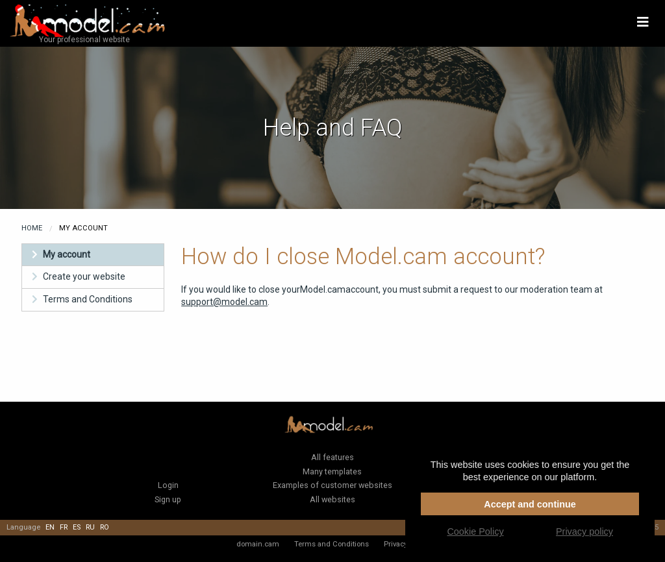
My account (66, 254)
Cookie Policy (475, 531)
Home (31, 228)
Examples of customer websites (332, 485)
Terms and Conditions (87, 299)
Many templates (332, 471)
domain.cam (257, 543)
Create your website (84, 276)
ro (104, 527)
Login (168, 485)
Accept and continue (530, 504)
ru (90, 527)
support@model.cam (224, 302)
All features (332, 457)
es (77, 527)
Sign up (168, 499)
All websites (332, 499)
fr (64, 527)
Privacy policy (584, 531)
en (50, 527)
